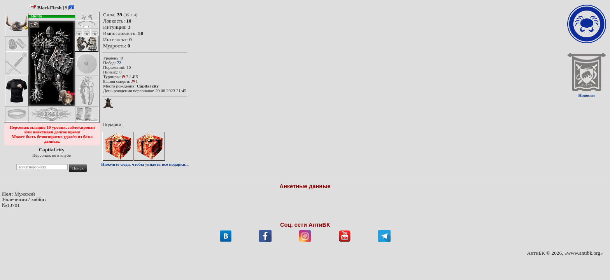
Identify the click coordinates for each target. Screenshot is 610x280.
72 (119, 62)
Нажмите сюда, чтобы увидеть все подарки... (145, 164)
